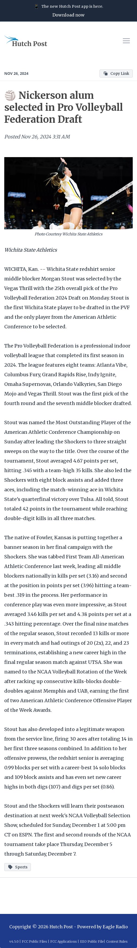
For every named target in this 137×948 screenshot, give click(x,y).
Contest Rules (117, 941)
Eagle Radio (115, 926)
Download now (68, 15)
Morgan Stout (58, 279)
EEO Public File (92, 941)
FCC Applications (63, 941)
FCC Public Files (34, 941)
